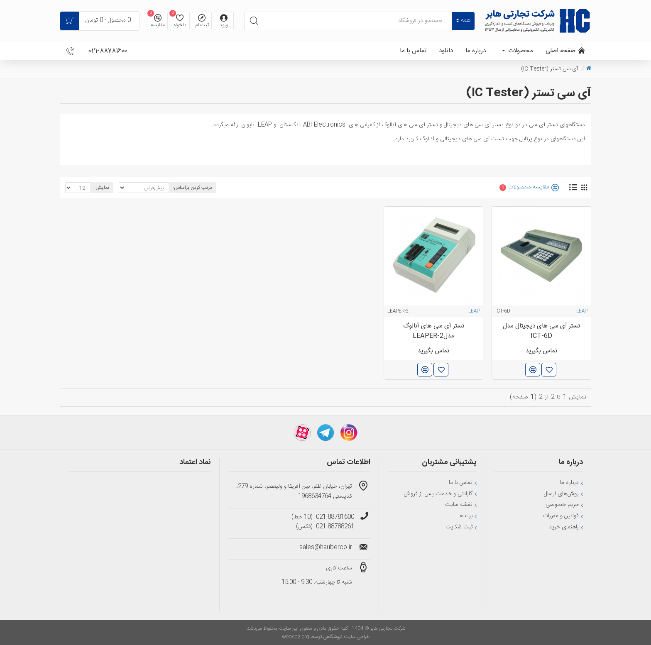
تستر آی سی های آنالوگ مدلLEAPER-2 (433, 331)
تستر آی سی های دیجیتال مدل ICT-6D (541, 331)
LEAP (581, 311)
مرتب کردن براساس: (192, 187)
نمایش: (101, 187)
